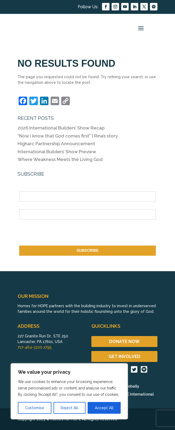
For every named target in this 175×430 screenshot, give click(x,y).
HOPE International (136, 394)
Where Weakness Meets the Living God (60, 159)
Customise (34, 408)
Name (24, 188)
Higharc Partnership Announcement (56, 143)
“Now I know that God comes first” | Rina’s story (68, 136)
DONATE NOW (124, 341)
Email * (25, 206)
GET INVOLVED (124, 356)
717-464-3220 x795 (35, 347)
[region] (69, 391)
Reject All (69, 408)
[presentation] (59, 233)
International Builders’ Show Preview (57, 151)
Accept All (104, 408)
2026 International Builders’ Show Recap (61, 128)
